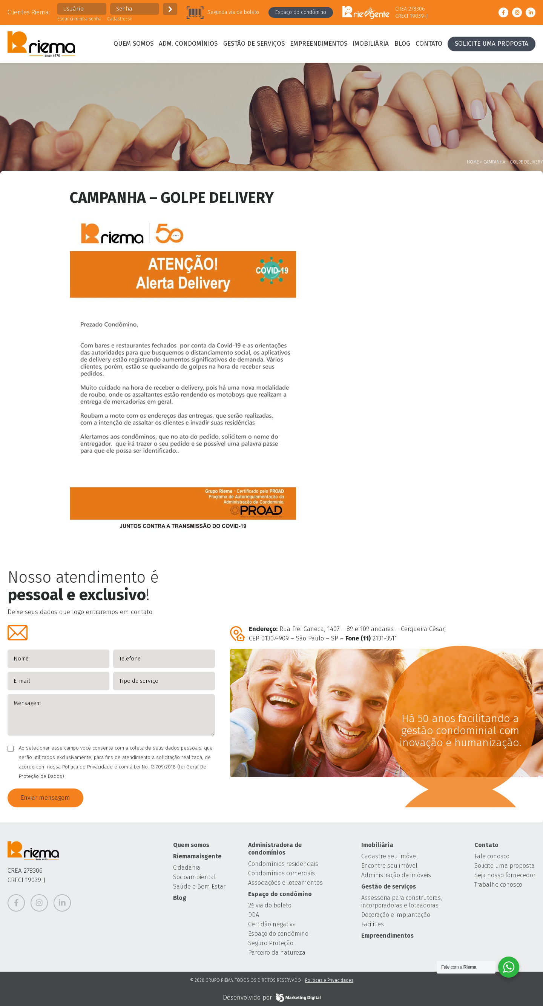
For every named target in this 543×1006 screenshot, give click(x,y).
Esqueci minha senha (79, 19)
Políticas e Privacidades (329, 980)
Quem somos (133, 44)
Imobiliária (371, 44)
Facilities (372, 924)
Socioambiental (194, 877)
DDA (253, 914)
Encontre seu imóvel (389, 865)
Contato (429, 44)
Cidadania (186, 867)
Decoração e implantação (395, 914)
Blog (402, 44)
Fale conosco (491, 856)
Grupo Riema (41, 44)
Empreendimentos (318, 44)
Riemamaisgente (197, 856)
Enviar (170, 9)
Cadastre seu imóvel (389, 856)
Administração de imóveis (396, 875)
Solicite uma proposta (491, 44)
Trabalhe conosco (498, 884)
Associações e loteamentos (285, 882)
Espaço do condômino (300, 12)
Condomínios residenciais (283, 863)
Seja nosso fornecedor (504, 875)
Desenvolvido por (272, 998)
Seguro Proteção (270, 943)
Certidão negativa (272, 924)
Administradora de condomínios (275, 848)
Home (473, 162)
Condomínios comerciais (281, 873)
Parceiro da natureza (276, 952)
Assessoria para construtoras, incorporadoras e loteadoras (401, 901)
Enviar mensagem (45, 797)
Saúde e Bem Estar (199, 886)
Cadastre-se (119, 19)
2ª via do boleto (269, 905)
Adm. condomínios (188, 44)
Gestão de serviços (254, 44)
